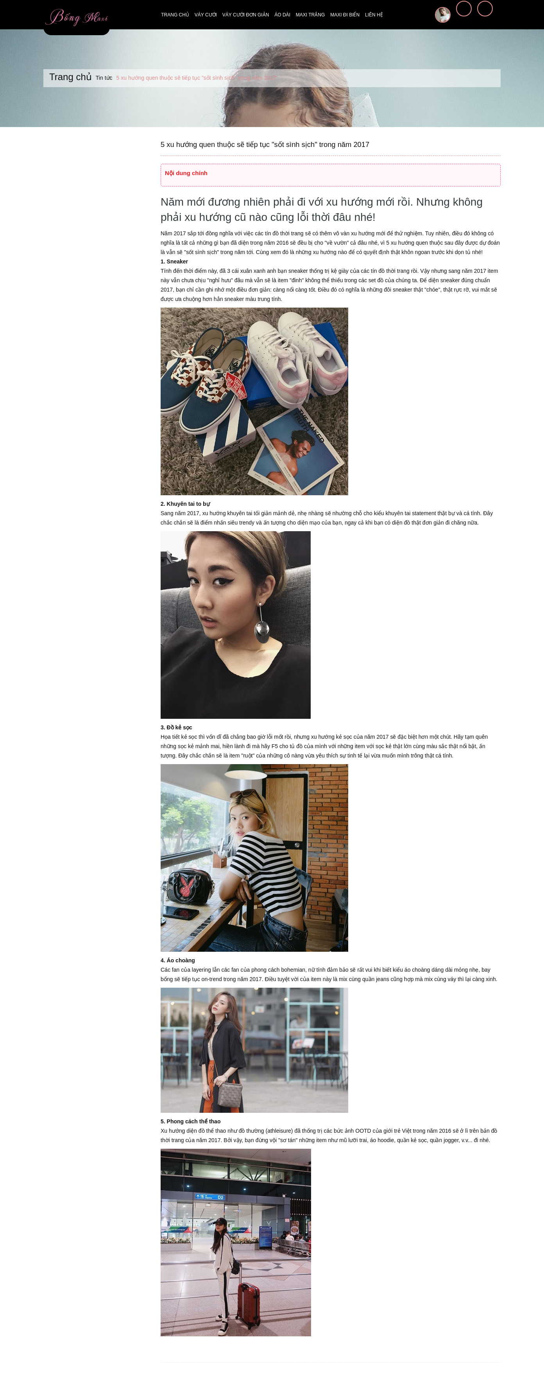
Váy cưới (206, 15)
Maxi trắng (310, 15)
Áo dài (282, 15)
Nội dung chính (186, 173)
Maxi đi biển (345, 15)
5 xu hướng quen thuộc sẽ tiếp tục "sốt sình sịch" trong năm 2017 (263, 145)
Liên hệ (374, 15)
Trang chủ (175, 15)
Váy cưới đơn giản (245, 15)
